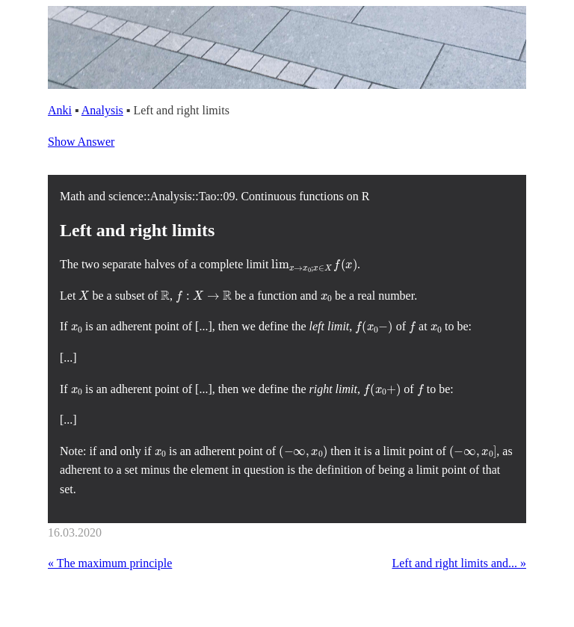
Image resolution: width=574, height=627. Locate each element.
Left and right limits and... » (459, 563)
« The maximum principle (110, 563)
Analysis (102, 110)
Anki (60, 110)
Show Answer (81, 141)
